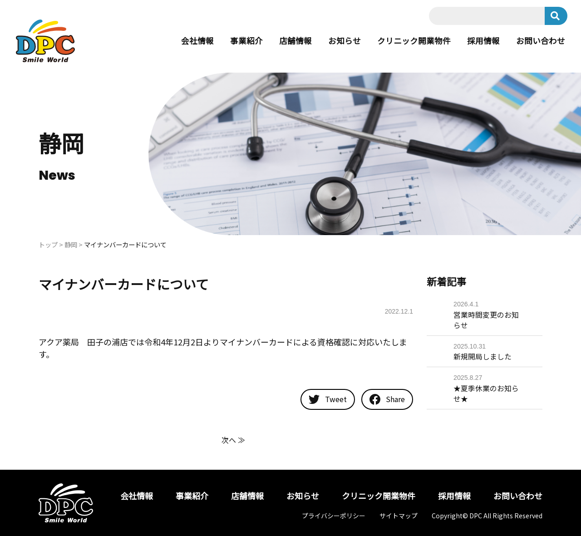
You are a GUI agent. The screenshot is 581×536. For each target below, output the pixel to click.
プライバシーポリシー (333, 515)
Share (387, 399)
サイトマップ (398, 515)
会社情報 (197, 41)
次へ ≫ (233, 439)
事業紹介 (246, 41)
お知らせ (344, 41)
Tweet (328, 399)
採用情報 (483, 41)
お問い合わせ (540, 41)
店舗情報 (295, 41)
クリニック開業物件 (414, 41)
